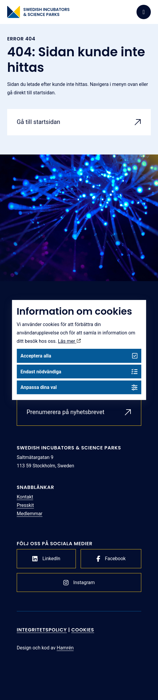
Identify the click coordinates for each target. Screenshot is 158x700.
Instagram (79, 583)
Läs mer (69, 341)
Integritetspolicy (42, 629)
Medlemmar (29, 513)
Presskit (25, 505)
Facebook (111, 559)
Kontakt (25, 497)
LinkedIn (46, 559)
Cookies (82, 629)
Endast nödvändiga (78, 372)
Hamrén (65, 648)
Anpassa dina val (78, 387)
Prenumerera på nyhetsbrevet (66, 412)
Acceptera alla (78, 356)
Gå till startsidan (38, 121)
